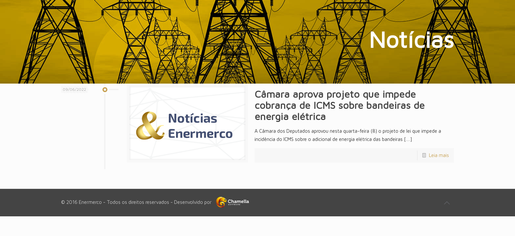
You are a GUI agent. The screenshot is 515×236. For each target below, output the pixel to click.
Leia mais (439, 155)
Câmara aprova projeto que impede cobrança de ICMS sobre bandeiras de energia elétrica (340, 105)
